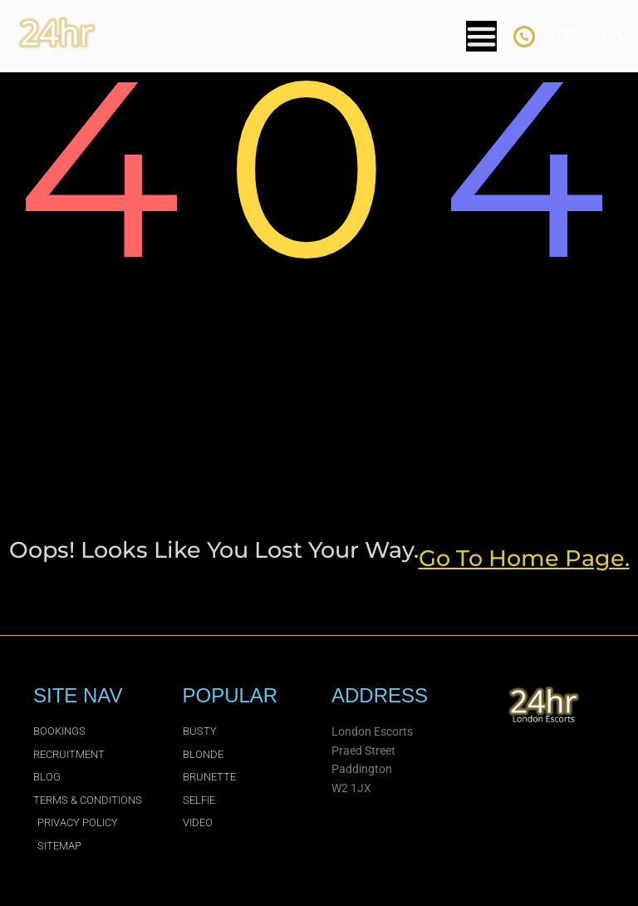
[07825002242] (524, 36)
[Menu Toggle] (481, 36)
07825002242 (588, 34)
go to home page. (524, 558)
